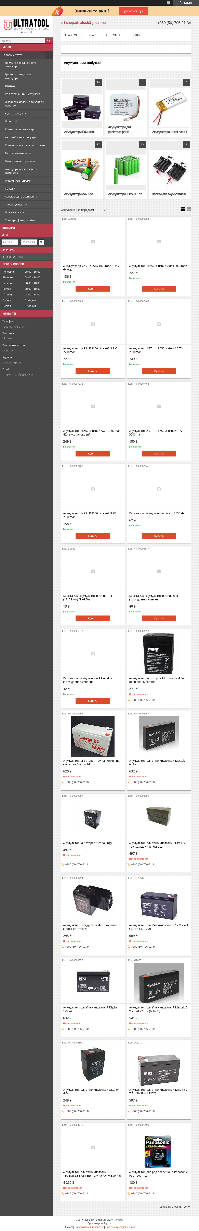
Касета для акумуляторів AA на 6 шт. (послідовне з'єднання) (154, 597)
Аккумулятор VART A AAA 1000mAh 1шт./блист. (91, 267)
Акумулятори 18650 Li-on (125, 194)
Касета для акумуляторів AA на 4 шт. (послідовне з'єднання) (88, 680)
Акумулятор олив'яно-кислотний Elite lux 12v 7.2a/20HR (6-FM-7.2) (157, 844)
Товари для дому (16, 204)
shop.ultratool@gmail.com (18, 374)
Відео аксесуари (15, 113)
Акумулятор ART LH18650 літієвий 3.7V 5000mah (155, 432)
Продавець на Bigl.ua (99, 1223)
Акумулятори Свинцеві (79, 132)
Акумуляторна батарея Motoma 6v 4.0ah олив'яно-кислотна (157, 680)
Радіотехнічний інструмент (22, 94)
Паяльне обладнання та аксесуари (20, 64)
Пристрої (11, 121)
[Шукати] (49, 40)
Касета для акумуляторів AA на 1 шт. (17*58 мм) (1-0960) (88, 597)
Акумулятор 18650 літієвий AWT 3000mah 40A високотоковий (91, 432)
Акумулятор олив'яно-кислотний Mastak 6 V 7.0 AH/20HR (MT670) (158, 1009)
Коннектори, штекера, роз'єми (25, 145)
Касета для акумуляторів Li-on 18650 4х (156, 513)
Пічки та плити (14, 212)
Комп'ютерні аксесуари (20, 129)
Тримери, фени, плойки (20, 220)
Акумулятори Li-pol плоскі (169, 132)
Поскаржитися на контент (89, 1227)
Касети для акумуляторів (169, 194)
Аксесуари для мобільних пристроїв (21, 170)
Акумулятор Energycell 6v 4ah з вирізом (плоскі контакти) (90, 927)
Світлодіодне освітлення (21, 196)
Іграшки (10, 188)
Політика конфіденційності (121, 1227)
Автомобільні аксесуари (20, 137)
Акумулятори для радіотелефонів (119, 129)
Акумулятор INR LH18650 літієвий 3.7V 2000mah (89, 515)
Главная (71, 35)
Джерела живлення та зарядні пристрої (24, 103)
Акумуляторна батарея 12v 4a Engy (87, 843)
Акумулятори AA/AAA (78, 194)
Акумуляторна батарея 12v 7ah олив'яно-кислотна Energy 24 (92, 762)
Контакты (113, 35)
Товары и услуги (12, 55)
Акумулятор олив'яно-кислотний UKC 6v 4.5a (91, 1091)
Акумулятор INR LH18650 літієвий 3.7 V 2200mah (90, 350)
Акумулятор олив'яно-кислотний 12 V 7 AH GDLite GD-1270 (158, 927)
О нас (91, 35)
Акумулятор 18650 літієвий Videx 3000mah (158, 266)
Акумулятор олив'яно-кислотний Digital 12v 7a (90, 1009)
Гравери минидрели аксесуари (18, 76)
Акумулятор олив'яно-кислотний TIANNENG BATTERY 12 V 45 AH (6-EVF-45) (92, 1173)
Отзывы (134, 35)
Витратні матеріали (18, 153)
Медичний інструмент (19, 180)
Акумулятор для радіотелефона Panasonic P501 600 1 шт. (158, 1173)
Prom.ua (118, 1219)
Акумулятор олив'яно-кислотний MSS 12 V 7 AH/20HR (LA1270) (158, 1091)
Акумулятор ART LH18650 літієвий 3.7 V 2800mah (156, 350)
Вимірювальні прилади (20, 161)
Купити (92, 288)
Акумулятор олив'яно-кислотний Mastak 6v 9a (157, 762)
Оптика (10, 86)
